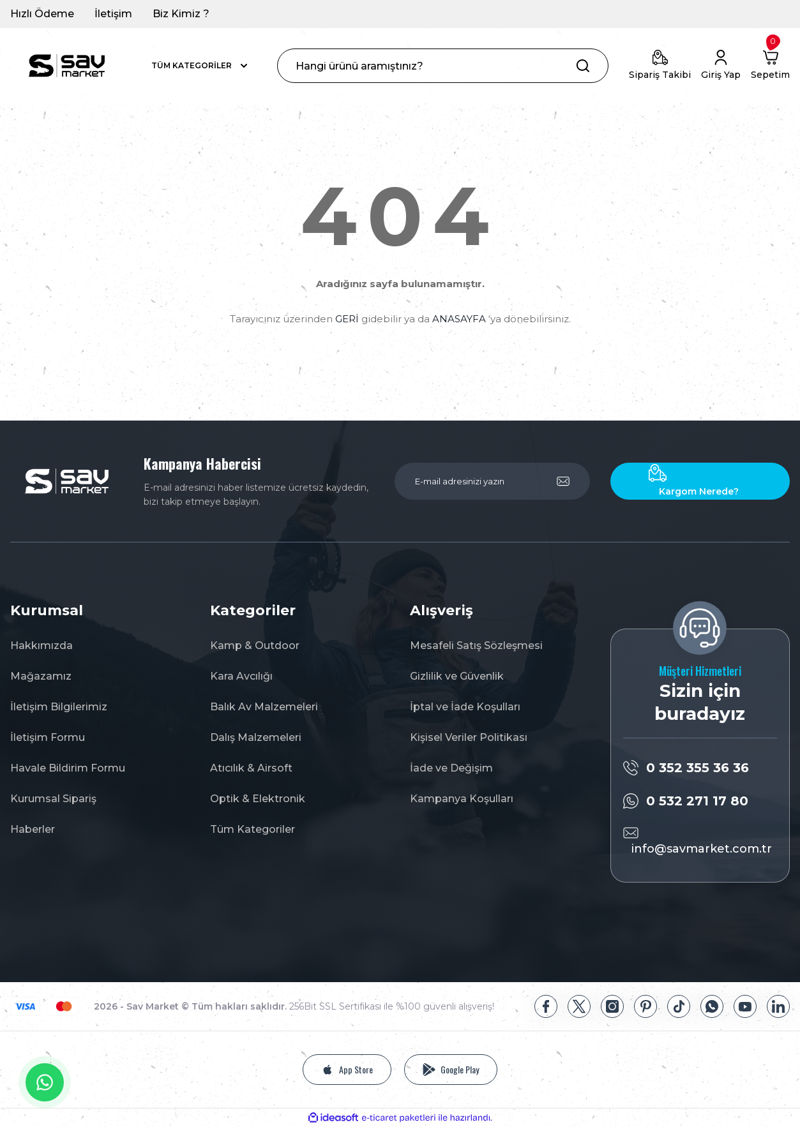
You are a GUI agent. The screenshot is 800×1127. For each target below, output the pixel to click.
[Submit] (563, 481)
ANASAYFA (459, 319)
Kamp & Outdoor (254, 645)
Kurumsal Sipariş (53, 799)
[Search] (442, 66)
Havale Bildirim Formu (67, 768)
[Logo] (66, 65)
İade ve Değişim (451, 768)
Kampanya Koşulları (461, 799)
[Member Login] (721, 66)
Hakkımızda (41, 645)
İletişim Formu (47, 737)
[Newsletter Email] (492, 481)
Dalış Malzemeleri (255, 737)
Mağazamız (41, 676)
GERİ (347, 319)
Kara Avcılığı (241, 676)
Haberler (32, 829)
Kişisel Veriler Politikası (468, 737)
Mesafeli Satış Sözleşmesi (476, 645)
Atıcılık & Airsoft (251, 768)
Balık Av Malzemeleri (264, 707)
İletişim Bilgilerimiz (58, 707)
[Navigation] (200, 66)
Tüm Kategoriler (252, 829)
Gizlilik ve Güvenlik (457, 676)
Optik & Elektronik (257, 799)
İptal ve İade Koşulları (465, 707)
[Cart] (770, 66)
